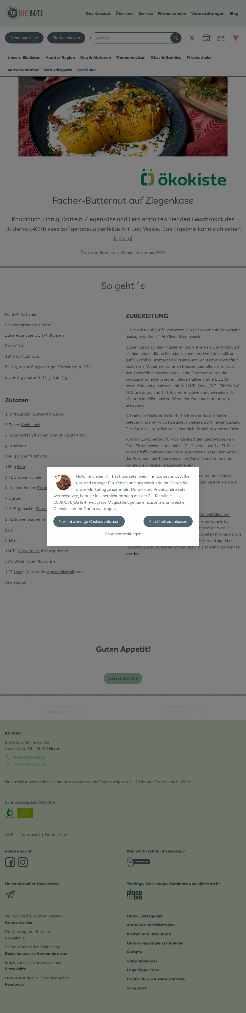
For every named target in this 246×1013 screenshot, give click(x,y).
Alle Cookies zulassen (168, 521)
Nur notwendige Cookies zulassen (89, 521)
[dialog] (123, 506)
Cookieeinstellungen (123, 533)
